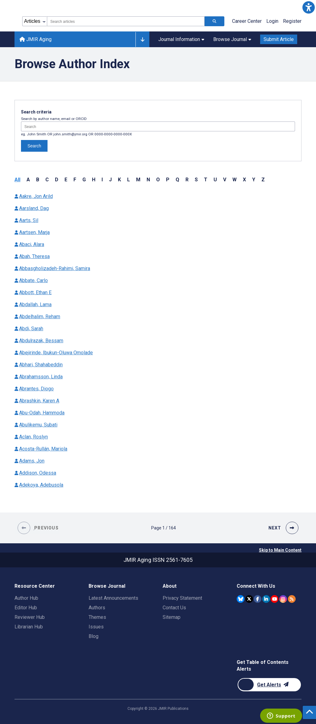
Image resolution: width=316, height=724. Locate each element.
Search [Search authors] (34, 145)
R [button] (187, 180)
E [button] (65, 180)
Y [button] (253, 180)
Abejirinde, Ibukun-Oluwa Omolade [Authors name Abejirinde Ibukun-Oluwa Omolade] (56, 353)
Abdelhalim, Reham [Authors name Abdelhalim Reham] (39, 316)
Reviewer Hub (30, 617)
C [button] (47, 180)
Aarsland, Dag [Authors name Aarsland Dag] (34, 208)
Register (292, 21)
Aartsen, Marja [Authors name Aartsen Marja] (34, 232)
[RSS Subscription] (292, 599)
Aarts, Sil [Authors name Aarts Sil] (28, 220)
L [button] (128, 180)
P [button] (167, 180)
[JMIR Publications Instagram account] (283, 599)
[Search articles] (214, 21)
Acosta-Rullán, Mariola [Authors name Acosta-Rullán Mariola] (43, 449)
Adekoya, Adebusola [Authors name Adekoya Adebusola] (41, 485)
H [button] (93, 180)
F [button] (74, 180)
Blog (93, 636)
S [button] (196, 180)
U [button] (215, 180)
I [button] (102, 180)
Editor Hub (26, 608)
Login (272, 21)
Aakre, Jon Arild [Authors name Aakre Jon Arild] (36, 196)
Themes (97, 617)
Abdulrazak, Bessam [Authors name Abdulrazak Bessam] (41, 340)
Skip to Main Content (280, 550)
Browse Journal (232, 39)
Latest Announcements (113, 598)
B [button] (37, 180)
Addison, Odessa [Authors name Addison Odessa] (37, 473)
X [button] (244, 180)
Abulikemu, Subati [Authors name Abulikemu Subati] (38, 425)
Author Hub (26, 598)
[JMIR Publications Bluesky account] (240, 599)
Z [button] (263, 180)
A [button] (28, 180)
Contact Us (174, 608)
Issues (96, 627)
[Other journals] (142, 39)
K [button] (119, 180)
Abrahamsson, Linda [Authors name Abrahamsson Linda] (41, 377)
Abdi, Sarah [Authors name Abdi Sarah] (31, 328)
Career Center (247, 21)
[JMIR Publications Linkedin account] (266, 599)
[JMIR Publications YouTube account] (274, 599)
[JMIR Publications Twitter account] (249, 599)
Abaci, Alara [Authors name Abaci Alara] (31, 244)
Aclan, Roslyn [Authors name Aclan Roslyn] (33, 437)
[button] (308, 7)
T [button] (205, 180)
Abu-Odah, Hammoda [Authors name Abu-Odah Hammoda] (41, 413)
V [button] (224, 180)
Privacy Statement (182, 598)
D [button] (56, 180)
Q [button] (177, 180)
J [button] (110, 180)
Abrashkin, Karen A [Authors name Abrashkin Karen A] (39, 401)
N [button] (148, 180)
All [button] (17, 180)
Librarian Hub (29, 627)
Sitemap (172, 617)
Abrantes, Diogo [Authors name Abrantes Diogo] (36, 389)
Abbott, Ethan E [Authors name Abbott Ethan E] (35, 292)
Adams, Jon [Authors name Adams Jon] (31, 461)
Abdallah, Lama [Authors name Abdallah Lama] (35, 304)
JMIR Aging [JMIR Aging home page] (35, 39)
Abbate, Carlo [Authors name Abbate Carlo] (33, 280)
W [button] (234, 180)
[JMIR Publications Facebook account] (257, 599)
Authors (97, 608)
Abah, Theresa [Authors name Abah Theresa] (34, 256)
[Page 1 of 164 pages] (163, 527)
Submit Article (279, 39)
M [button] (138, 180)
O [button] (158, 180)
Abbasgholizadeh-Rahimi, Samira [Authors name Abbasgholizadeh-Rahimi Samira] (54, 268)
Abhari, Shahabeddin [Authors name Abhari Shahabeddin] (41, 365)
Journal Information (181, 39)
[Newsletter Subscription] (269, 684)
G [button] (84, 180)
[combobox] (126, 21)
